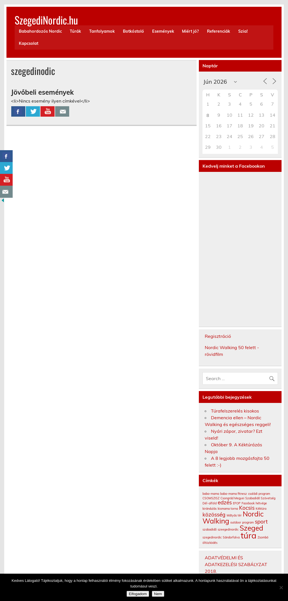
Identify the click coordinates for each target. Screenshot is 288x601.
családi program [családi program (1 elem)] (259, 494)
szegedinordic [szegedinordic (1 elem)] (212, 537)
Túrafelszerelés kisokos (235, 411)
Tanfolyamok (102, 31)
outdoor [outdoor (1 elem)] (235, 522)
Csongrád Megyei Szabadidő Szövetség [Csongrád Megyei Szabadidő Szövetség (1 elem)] (247, 498)
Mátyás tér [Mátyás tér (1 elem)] (234, 515)
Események (163, 31)
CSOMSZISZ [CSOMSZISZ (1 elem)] (210, 498)
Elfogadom (138, 594)
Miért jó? (190, 31)
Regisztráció (218, 336)
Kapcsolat (28, 43)
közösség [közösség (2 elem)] (214, 514)
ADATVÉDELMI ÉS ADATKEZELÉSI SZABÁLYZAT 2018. (236, 564)
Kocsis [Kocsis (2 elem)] (247, 507)
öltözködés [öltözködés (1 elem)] (209, 543)
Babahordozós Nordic (40, 31)
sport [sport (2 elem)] (261, 521)
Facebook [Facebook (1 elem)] (248, 503)
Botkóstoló (133, 31)
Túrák (75, 31)
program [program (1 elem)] (248, 522)
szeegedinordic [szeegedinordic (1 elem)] (228, 529)
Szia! (243, 31)
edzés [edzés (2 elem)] (225, 502)
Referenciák (218, 31)
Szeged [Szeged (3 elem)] (251, 528)
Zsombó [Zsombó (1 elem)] (263, 537)
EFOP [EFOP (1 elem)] (236, 503)
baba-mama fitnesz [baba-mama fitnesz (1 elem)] (233, 494)
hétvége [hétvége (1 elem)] (261, 503)
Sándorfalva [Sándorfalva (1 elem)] (231, 537)
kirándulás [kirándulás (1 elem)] (209, 509)
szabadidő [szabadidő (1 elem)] (209, 529)
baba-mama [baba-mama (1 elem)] (210, 494)
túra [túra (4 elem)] (248, 535)
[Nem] (281, 587)
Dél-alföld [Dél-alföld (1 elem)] (209, 503)
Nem (158, 594)
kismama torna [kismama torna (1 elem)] (228, 509)
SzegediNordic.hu (46, 20)
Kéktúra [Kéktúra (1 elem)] (261, 509)
